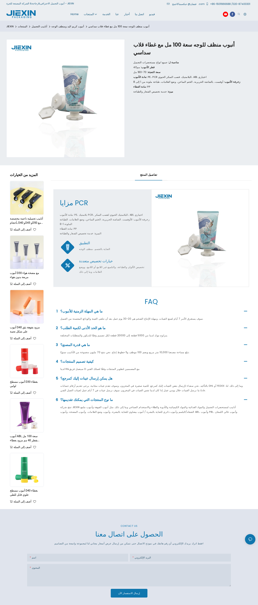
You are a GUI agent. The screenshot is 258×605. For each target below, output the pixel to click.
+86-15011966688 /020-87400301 (229, 4)
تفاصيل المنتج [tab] (148, 175)
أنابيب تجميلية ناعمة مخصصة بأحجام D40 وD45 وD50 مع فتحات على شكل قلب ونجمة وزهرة (26, 221)
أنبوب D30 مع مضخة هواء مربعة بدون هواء (24, 275)
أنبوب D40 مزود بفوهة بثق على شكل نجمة (25, 329)
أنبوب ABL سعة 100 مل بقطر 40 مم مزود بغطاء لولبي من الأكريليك (24, 438)
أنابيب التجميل (39, 26)
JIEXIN (10, 26)
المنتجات (22, 26)
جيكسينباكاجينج (185, 4)
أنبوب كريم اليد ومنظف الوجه (67, 26)
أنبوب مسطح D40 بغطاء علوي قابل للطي (24, 492)
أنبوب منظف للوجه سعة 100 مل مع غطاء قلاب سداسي (118, 26)
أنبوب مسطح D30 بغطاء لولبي (24, 384)
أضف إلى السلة (22, 229)
